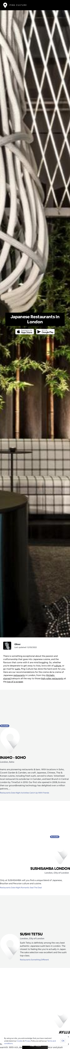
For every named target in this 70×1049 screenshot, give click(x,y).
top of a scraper (15, 681)
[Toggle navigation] (63, 5)
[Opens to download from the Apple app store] (25, 329)
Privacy (28, 1041)
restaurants (19, 675)
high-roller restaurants (52, 678)
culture (57, 665)
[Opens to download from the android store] (45, 329)
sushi (17, 668)
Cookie (20, 1041)
